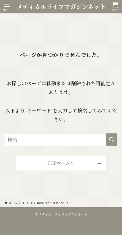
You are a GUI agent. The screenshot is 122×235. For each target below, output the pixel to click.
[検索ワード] (61, 139)
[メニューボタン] (6, 6)
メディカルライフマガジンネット (61, 7)
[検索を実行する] (111, 139)
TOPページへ (60, 163)
